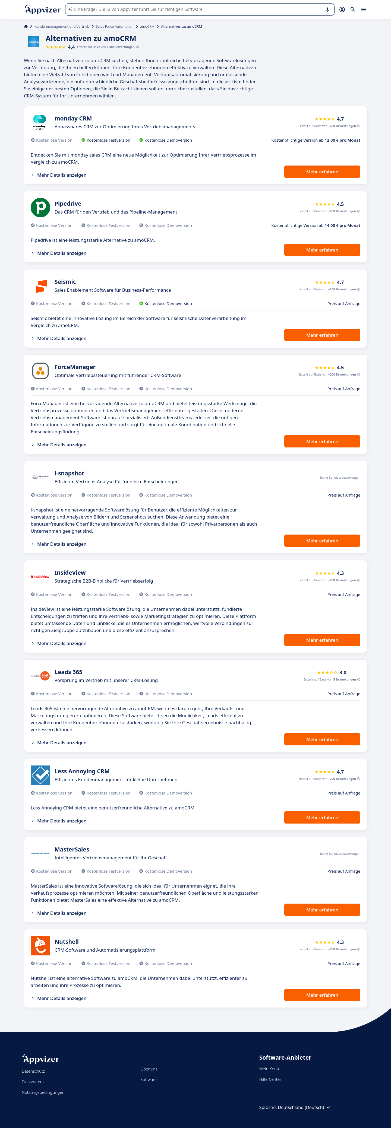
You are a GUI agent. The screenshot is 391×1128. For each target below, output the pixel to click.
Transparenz (33, 1081)
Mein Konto (269, 1068)
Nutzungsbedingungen (43, 1092)
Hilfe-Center (270, 1079)
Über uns (148, 1069)
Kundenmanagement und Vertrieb (61, 26)
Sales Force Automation (115, 26)
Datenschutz (33, 1071)
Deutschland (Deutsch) (305, 1107)
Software (148, 1079)
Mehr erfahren (322, 172)
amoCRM (147, 26)
